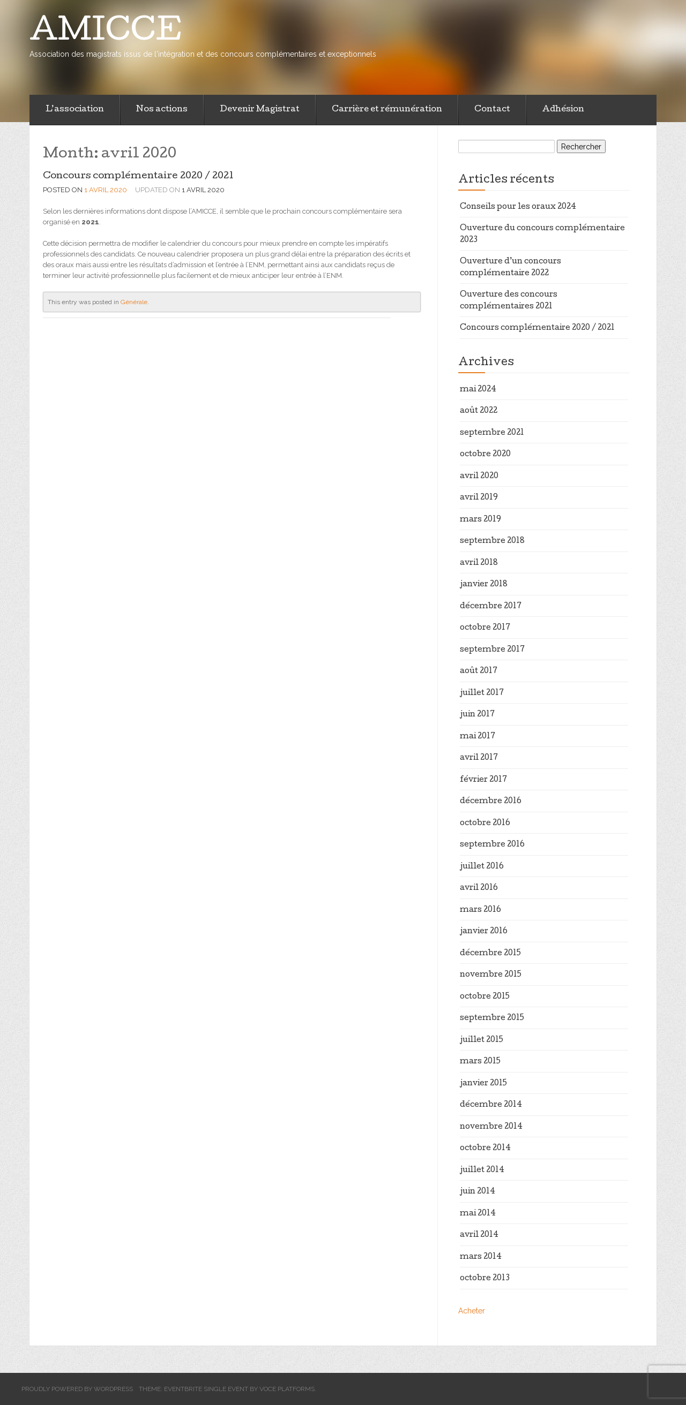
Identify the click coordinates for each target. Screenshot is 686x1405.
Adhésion (563, 109)
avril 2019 (479, 498)
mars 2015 (480, 1062)
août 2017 (478, 671)
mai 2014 (478, 1214)
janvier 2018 (484, 584)
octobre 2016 (485, 823)
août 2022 (478, 411)
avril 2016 (479, 888)
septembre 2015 (492, 1018)
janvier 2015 (483, 1083)
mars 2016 (480, 910)
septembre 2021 (492, 433)
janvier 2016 (484, 931)
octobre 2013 (485, 1278)
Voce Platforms (287, 1389)
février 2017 (483, 780)
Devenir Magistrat (260, 109)
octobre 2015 (485, 997)
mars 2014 (481, 1257)
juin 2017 (477, 715)
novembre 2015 (490, 975)
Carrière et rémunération (387, 109)
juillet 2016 (482, 867)
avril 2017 (479, 758)
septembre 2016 (492, 845)
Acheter (471, 1310)
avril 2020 (479, 476)
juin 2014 (477, 1192)
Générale (134, 302)
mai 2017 (477, 737)
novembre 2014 (491, 1127)
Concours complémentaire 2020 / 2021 (138, 176)
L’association (75, 109)
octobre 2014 (485, 1148)
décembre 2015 (490, 953)
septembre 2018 (492, 541)
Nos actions (162, 109)
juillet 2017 (482, 693)
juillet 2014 (482, 1170)
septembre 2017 (492, 650)
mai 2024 (478, 390)
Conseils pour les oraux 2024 (518, 207)
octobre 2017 (485, 628)
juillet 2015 (481, 1040)
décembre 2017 (490, 606)
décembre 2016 (490, 801)
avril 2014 (479, 1235)
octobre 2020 (485, 454)
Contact (492, 109)
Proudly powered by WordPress (77, 1389)
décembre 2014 (491, 1105)
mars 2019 (480, 520)
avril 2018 (479, 563)
